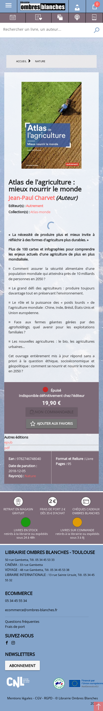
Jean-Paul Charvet (31, 198)
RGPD (48, 698)
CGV (38, 698)
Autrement (34, 205)
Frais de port (15, 626)
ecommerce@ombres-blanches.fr (31, 609)
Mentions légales (19, 698)
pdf (7, 447)
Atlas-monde (40, 211)
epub (8, 442)
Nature (30, 475)
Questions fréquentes (22, 621)
